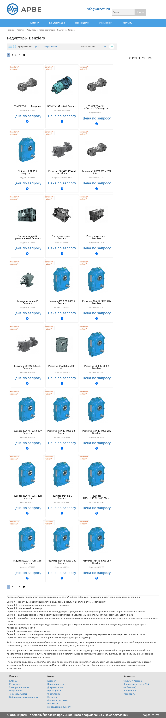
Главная (10, 30)
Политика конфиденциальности (59, 705)
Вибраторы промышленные (24, 697)
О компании (105, 22)
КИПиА (13, 681)
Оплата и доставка (57, 700)
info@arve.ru (97, 9)
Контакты (127, 22)
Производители (56, 684)
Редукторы (15, 684)
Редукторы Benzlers (66, 30)
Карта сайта (150, 714)
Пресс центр (82, 22)
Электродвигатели (19, 687)
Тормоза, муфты (18, 694)
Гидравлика (15, 690)
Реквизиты (129, 694)
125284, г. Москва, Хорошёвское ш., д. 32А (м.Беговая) (136, 684)
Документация (57, 22)
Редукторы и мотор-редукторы (41, 30)
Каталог (34, 22)
